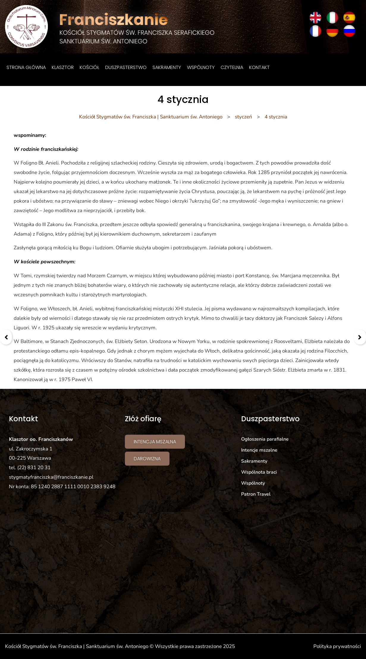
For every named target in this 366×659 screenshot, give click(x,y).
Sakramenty (167, 67)
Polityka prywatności (337, 646)
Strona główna (26, 67)
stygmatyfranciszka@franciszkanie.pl (51, 477)
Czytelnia (232, 67)
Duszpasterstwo (126, 67)
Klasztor (63, 67)
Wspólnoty (201, 67)
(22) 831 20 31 (34, 467)
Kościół (89, 67)
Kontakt (259, 67)
